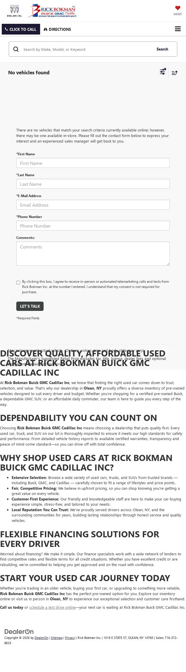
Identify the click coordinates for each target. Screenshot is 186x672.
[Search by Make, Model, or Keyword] (87, 49)
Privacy (70, 637)
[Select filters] (162, 72)
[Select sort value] (173, 73)
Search (162, 48)
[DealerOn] (19, 630)
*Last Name (25, 174)
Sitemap (56, 637)
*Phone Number (29, 216)
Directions (57, 29)
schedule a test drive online (52, 607)
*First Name (25, 154)
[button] (21, 29)
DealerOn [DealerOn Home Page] (41, 637)
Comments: (25, 237)
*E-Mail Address (28, 195)
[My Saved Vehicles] (178, 11)
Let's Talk (30, 306)
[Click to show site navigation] (177, 29)
